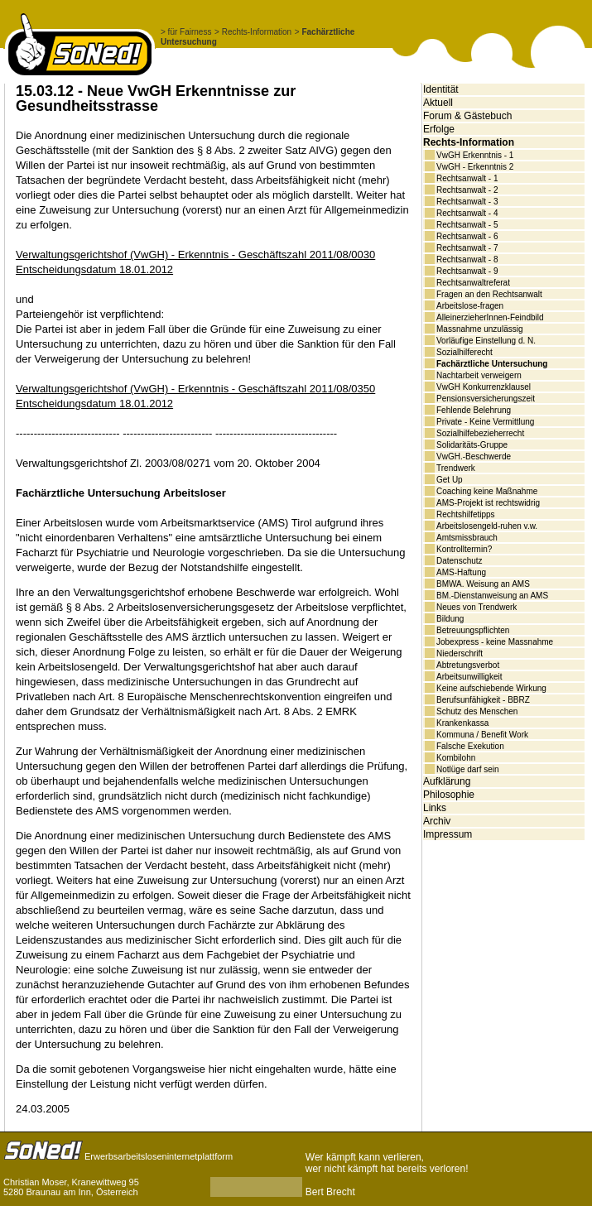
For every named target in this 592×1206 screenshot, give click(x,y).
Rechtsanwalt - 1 (467, 178)
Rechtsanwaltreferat (473, 282)
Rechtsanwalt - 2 (467, 190)
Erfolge (439, 129)
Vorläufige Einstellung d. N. (486, 340)
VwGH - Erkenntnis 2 (474, 166)
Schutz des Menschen (476, 711)
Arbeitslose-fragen (469, 305)
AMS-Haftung (461, 572)
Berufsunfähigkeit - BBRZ (483, 699)
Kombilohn (455, 757)
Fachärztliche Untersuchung (491, 363)
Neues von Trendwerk (476, 607)
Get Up (449, 479)
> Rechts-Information (252, 31)
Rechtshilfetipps (465, 514)
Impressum (447, 834)
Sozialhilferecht (464, 352)
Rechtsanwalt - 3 (467, 201)
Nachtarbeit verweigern (479, 375)
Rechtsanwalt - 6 (467, 236)
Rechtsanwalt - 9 (467, 271)
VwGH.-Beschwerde (473, 456)
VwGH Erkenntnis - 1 (474, 155)
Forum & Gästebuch (467, 116)
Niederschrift (459, 653)
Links (434, 808)
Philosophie (448, 794)
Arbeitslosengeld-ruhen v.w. (486, 526)
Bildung (450, 618)
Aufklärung (446, 781)
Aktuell (438, 102)
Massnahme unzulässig (479, 329)
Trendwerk (455, 468)
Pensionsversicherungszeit (485, 398)
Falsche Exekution (470, 746)
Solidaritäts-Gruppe (472, 444)
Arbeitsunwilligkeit (469, 676)
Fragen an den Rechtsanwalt (489, 294)
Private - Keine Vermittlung (485, 421)
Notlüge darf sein (467, 769)
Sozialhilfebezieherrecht (480, 433)
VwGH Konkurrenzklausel (483, 387)
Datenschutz (459, 560)
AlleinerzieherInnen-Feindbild (490, 317)
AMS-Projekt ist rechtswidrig (488, 502)
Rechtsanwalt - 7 (467, 247)
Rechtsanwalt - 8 (467, 259)
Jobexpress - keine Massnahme (494, 641)
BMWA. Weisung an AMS (483, 584)
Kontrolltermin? (464, 549)
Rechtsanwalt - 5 (467, 224)
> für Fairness (186, 31)
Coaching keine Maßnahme (486, 491)
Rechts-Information (468, 142)
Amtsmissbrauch (467, 537)
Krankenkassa (462, 723)
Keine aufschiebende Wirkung (491, 688)
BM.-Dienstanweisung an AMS (492, 595)
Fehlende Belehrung (473, 410)
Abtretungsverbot (467, 665)
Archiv (436, 821)
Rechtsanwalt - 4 (467, 213)
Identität (441, 89)
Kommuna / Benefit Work (482, 734)
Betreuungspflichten (472, 630)
